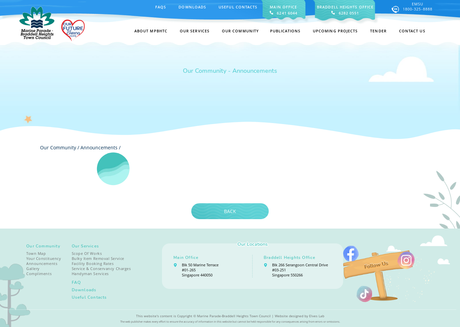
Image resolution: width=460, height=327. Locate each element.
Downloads (192, 6)
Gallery (33, 268)
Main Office (185, 257)
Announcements (99, 147)
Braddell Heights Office (290, 257)
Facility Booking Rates (93, 263)
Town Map (36, 253)
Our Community (43, 246)
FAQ (76, 282)
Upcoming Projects (335, 30)
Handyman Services (90, 273)
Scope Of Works (87, 253)
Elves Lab (316, 316)
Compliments (39, 273)
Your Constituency (43, 258)
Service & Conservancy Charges (101, 268)
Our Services (85, 246)
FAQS (160, 6)
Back (230, 211)
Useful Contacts (238, 6)
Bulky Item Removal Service (98, 258)
